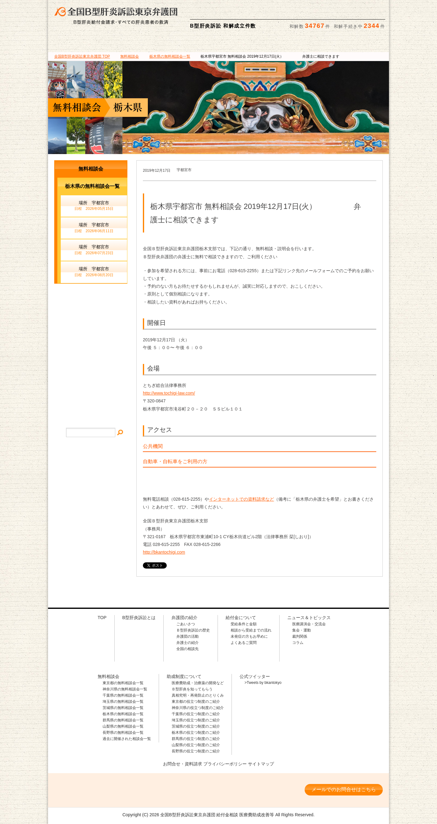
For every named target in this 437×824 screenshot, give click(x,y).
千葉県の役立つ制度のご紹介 (196, 714)
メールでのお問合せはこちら (343, 789)
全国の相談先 (187, 649)
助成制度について (304, 43)
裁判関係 (299, 636)
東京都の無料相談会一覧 (123, 683)
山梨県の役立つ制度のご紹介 (196, 745)
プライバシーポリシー (225, 763)
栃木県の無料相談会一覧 (123, 714)
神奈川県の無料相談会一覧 (125, 689)
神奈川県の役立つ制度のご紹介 (198, 708)
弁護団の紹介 (132, 43)
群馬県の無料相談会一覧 (123, 720)
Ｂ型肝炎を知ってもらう (192, 689)
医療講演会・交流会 (309, 624)
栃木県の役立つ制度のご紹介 (196, 732)
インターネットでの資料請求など (241, 499)
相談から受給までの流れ (251, 630)
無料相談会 (246, 43)
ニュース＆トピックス (361, 43)
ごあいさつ (185, 624)
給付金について (189, 43)
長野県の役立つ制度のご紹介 (196, 751)
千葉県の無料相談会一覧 (123, 695)
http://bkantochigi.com (164, 552)
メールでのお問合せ (90, 339)
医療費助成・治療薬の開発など (198, 683)
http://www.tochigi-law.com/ (169, 393)
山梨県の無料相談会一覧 (123, 726)
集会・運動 (301, 630)
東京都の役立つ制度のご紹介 (196, 701)
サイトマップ (90, 384)
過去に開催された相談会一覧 (127, 739)
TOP (82, 56)
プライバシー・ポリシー (90, 403)
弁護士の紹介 (187, 642)
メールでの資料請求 (339, 9)
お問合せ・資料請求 (182, 763)
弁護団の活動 (187, 636)
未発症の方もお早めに (249, 636)
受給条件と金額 (244, 624)
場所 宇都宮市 (94, 206)
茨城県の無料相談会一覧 (123, 708)
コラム (297, 642)
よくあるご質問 (244, 642)
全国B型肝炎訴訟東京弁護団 (107, 790)
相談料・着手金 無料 (248, 9)
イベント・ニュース (90, 365)
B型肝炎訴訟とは (76, 43)
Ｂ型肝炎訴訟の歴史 (193, 630)
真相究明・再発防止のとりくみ (198, 695)
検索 (378, 9)
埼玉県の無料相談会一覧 (123, 701)
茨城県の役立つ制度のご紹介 (196, 726)
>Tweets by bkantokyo (263, 682)
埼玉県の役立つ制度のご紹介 (196, 720)
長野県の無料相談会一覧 (123, 732)
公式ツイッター (255, 676)
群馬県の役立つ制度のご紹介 (196, 739)
